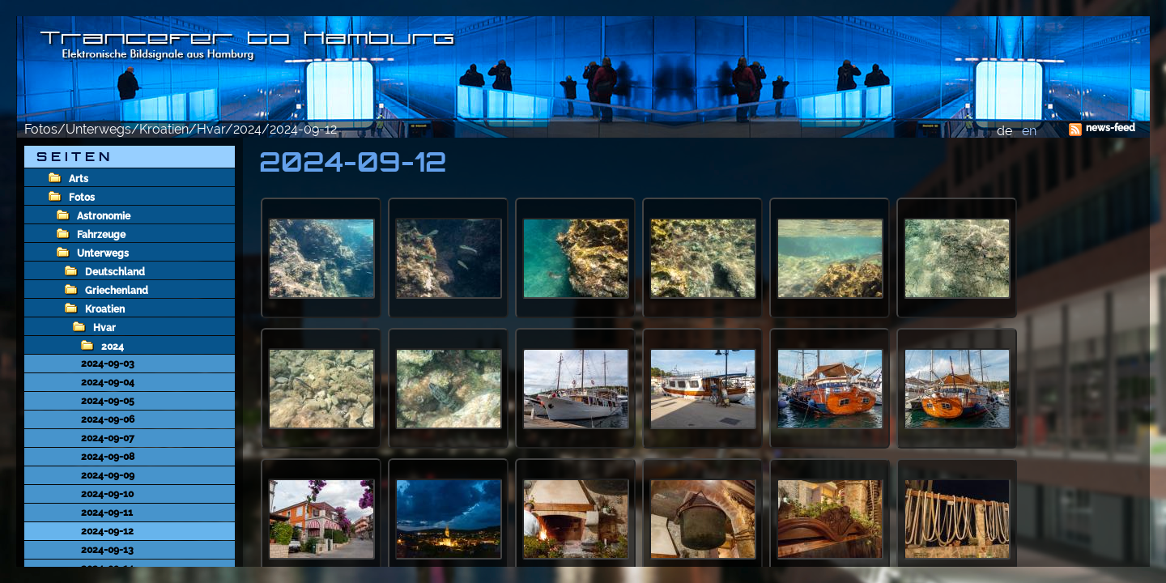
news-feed (1110, 128)
